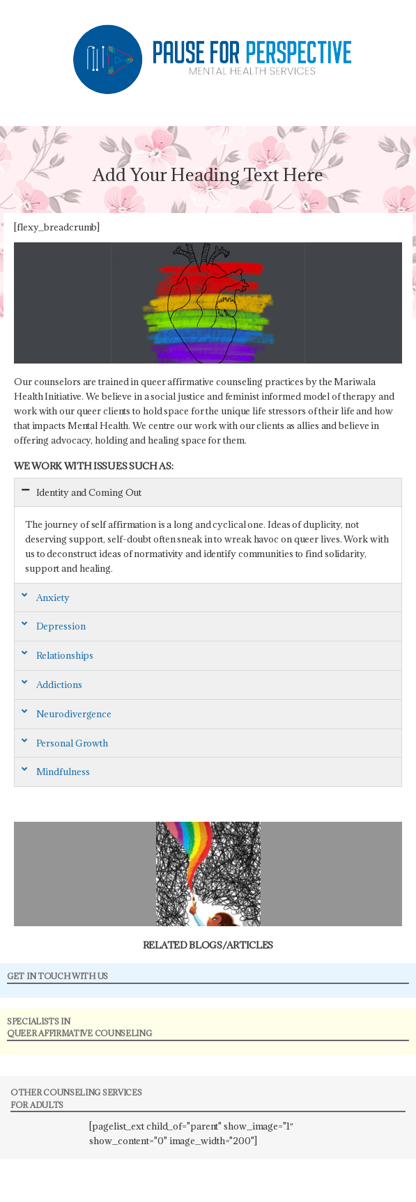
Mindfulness (63, 771)
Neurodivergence (74, 714)
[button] (208, 492)
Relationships (65, 655)
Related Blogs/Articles (208, 945)
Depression (61, 626)
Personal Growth (72, 743)
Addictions (59, 684)
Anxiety (53, 597)
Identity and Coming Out (89, 492)
